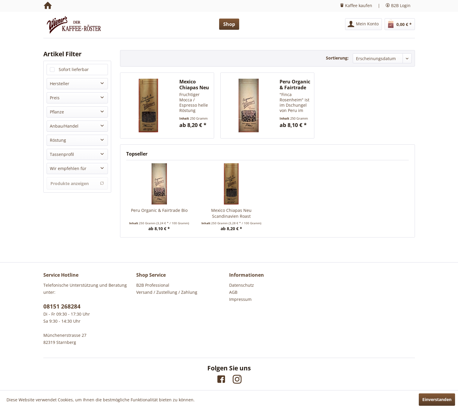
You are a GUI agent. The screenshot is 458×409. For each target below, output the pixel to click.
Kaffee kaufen (358, 5)
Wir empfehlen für (68, 168)
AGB (233, 292)
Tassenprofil (62, 154)
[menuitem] (363, 24)
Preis (55, 97)
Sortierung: (337, 58)
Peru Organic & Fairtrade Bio (295, 84)
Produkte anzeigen (77, 183)
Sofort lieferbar (74, 69)
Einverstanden (437, 399)
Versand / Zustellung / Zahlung (166, 292)
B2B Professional (152, 285)
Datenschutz (241, 285)
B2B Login (401, 5)
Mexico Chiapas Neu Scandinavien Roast (195, 84)
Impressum (240, 299)
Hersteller (59, 83)
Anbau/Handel (64, 126)
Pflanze (57, 112)
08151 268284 (62, 306)
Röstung (58, 140)
